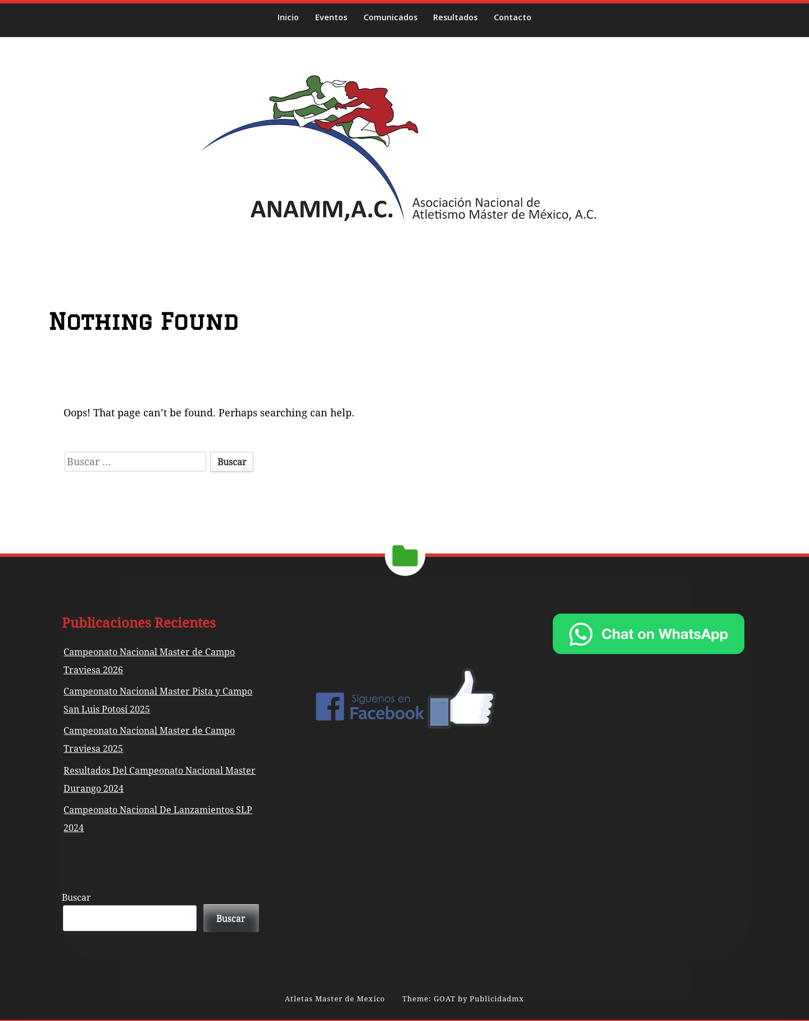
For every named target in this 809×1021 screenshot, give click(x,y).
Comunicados (390, 17)
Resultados (455, 17)
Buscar (76, 897)
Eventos (331, 17)
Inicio (288, 17)
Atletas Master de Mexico (335, 999)
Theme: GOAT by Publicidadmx (463, 999)
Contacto (512, 17)
